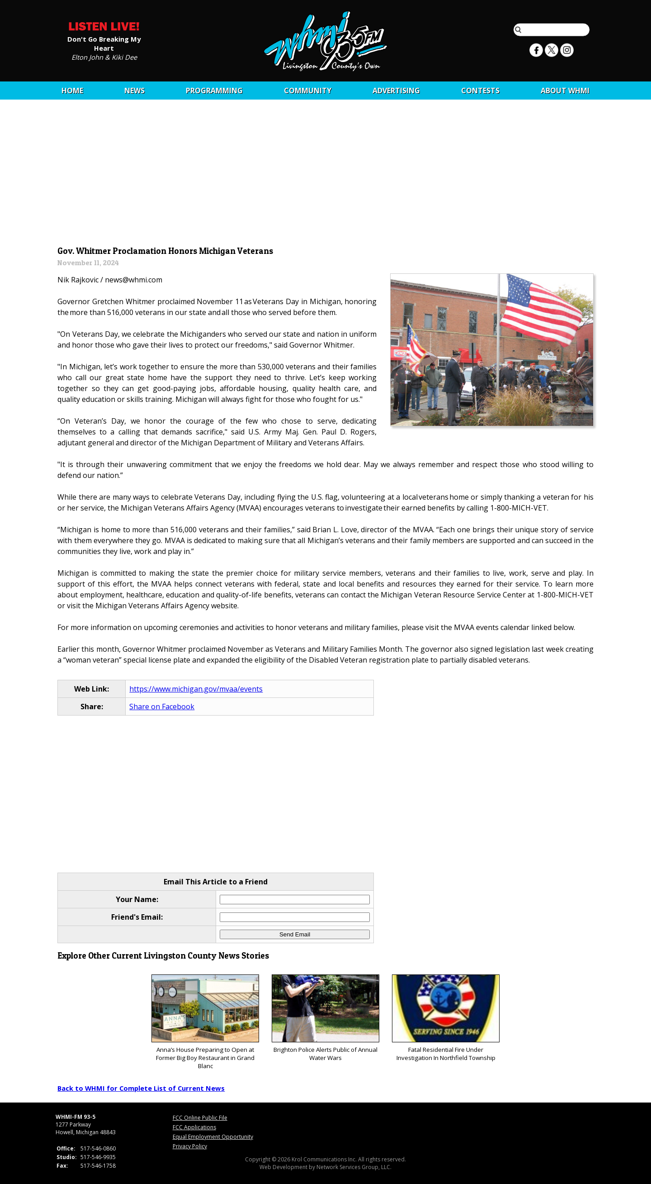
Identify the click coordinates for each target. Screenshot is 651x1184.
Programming (214, 90)
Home (72, 90)
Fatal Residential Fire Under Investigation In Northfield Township (445, 1018)
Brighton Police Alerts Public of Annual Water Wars (325, 1018)
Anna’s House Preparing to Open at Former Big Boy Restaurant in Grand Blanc (205, 1022)
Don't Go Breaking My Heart (104, 43)
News (134, 90)
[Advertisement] (326, 175)
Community (307, 90)
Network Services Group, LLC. (354, 1167)
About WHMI (565, 90)
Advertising (396, 90)
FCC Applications (194, 1127)
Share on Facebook (161, 706)
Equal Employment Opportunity (213, 1137)
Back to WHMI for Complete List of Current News (141, 1088)
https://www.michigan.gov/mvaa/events (196, 689)
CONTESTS (480, 90)
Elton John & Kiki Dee (104, 56)
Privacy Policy (190, 1146)
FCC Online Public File (200, 1118)
